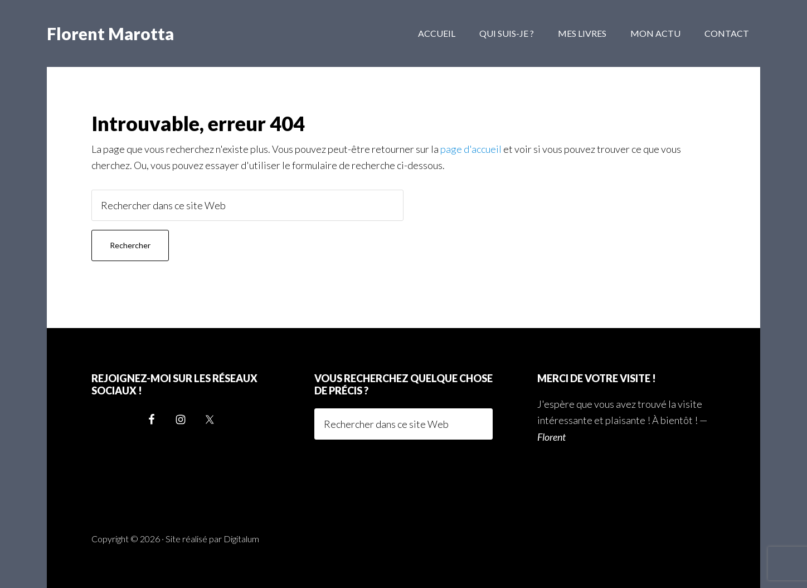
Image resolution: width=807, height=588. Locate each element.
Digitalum (241, 538)
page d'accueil (471, 149)
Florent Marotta (110, 33)
